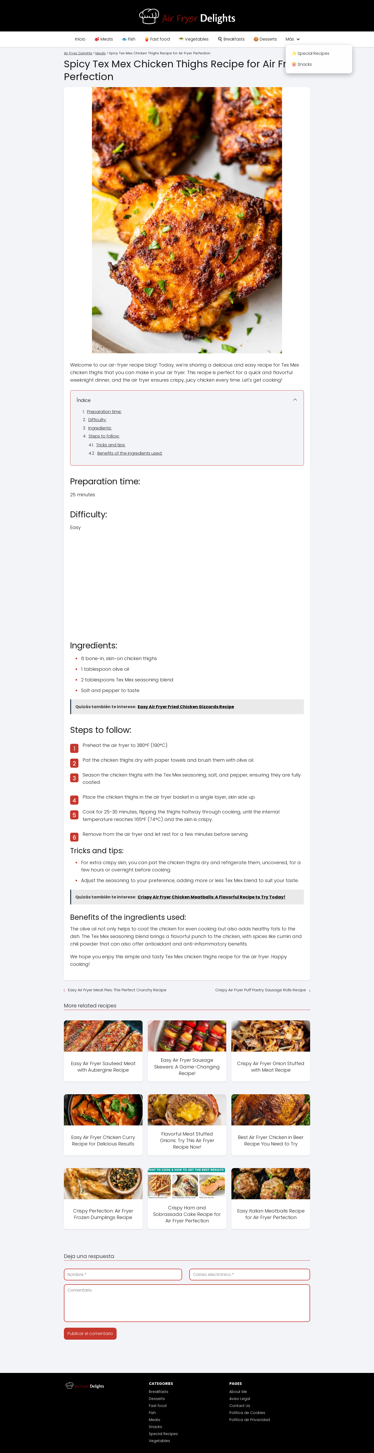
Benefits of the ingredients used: (129, 453)
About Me (238, 1391)
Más (290, 39)
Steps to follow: (104, 436)
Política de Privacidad (249, 1419)
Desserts (157, 1398)
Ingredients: (100, 428)
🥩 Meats (103, 39)
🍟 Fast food (157, 39)
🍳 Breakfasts (231, 39)
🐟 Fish (128, 39)
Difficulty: (97, 420)
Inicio (80, 39)
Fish (152, 1412)
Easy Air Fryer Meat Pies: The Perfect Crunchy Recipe (117, 990)
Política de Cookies (247, 1412)
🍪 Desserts (265, 39)
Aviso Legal (239, 1398)
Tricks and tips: (110, 445)
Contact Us (239, 1405)
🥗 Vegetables (194, 39)
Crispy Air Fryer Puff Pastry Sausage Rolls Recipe (260, 990)
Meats (154, 1419)
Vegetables (159, 1440)
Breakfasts (158, 1391)
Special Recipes (163, 1433)
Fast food (157, 1405)
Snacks (155, 1426)
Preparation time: (104, 412)
